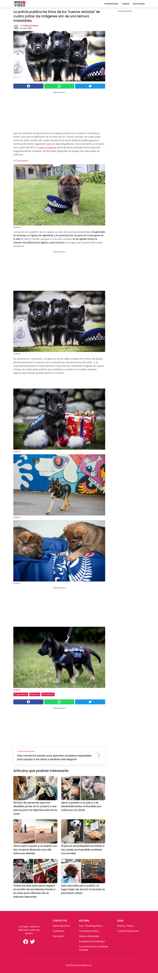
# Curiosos (48, 694)
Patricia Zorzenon (30, 25)
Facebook (16, 227)
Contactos (59, 931)
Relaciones (139, 3)
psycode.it (58, 936)
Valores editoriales (89, 936)
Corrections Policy (89, 931)
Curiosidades (111, 3)
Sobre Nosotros (61, 925)
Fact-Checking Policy (90, 925)
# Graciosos (21, 694)
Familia (125, 3)
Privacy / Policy (125, 925)
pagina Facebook (47, 147)
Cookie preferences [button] (128, 931)
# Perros (35, 694)
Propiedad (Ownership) (92, 941)
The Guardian (22, 160)
